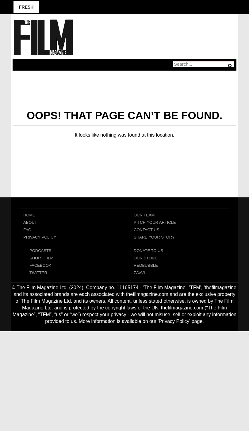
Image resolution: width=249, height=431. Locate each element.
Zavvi (139, 272)
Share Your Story (154, 237)
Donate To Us (148, 250)
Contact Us (146, 229)
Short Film (41, 258)
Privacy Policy (39, 237)
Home (29, 215)
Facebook (40, 265)
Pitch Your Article (155, 222)
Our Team (144, 215)
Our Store (145, 258)
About (30, 222)
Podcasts (40, 250)
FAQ (27, 229)
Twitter (38, 272)
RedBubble (146, 265)
